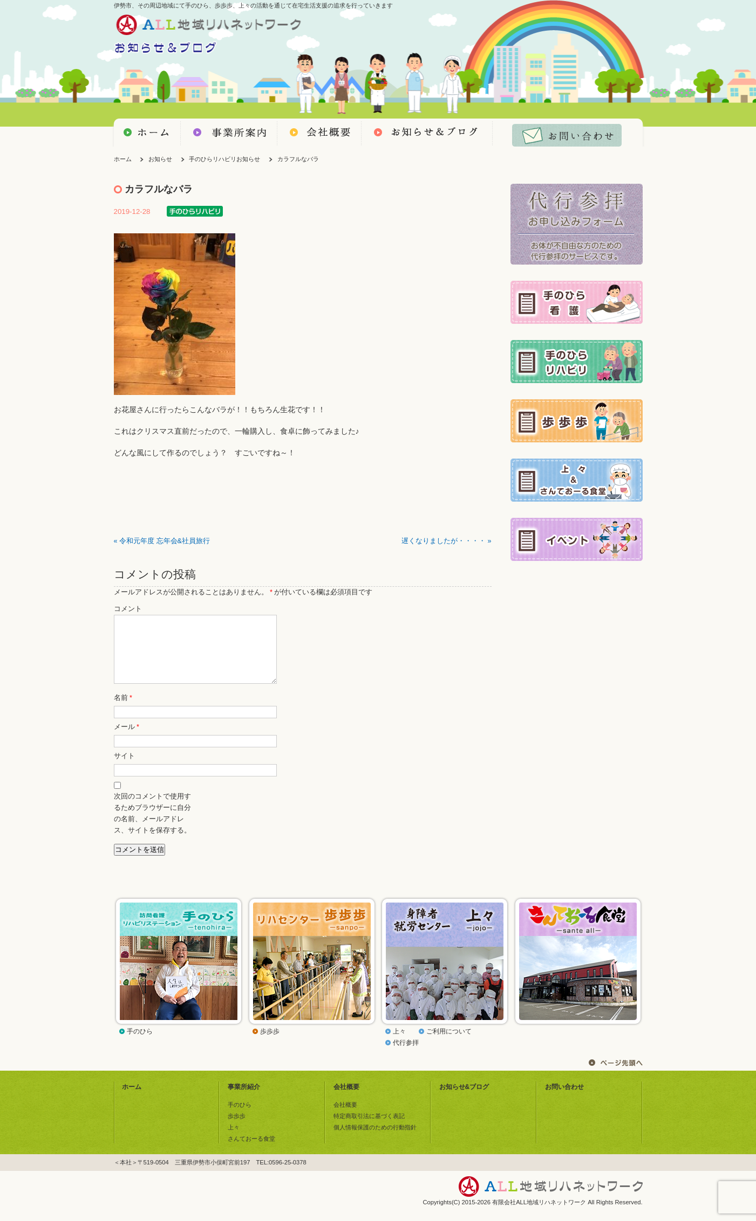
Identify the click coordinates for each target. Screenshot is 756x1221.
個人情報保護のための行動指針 (375, 1140)
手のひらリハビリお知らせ (224, 159)
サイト (124, 769)
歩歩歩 (270, 1044)
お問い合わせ (564, 1100)
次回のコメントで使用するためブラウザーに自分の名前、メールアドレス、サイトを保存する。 (152, 826)
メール (126, 740)
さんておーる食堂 (251, 1151)
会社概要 (346, 1100)
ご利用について (449, 1044)
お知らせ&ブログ (464, 1100)
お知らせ (160, 159)
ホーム (123, 159)
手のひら (140, 1044)
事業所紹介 (244, 1100)
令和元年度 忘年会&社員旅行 (164, 541)
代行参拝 (406, 1055)
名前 (123, 710)
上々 (399, 1044)
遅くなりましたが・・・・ (443, 541)
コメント (128, 609)
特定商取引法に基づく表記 (369, 1129)
